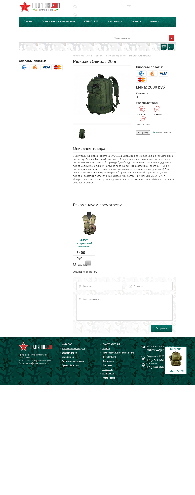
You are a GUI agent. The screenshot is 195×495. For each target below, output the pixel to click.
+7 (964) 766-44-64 (159, 367)
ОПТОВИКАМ (91, 21)
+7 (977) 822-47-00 (159, 360)
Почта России (143, 121)
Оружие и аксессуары (73, 361)
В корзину (142, 132)
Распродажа (52, 29)
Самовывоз (141, 111)
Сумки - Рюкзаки (94, 55)
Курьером (157, 111)
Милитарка (78, 55)
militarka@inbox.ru (145, 9)
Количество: (143, 93)
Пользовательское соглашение (58, 21)
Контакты (155, 21)
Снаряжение (68, 356)
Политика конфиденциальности (34, 363)
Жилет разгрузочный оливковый (84, 243)
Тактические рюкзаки (116, 55)
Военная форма (69, 352)
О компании (30, 29)
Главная (28, 21)
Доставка (136, 21)
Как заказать (115, 21)
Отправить (161, 328)
